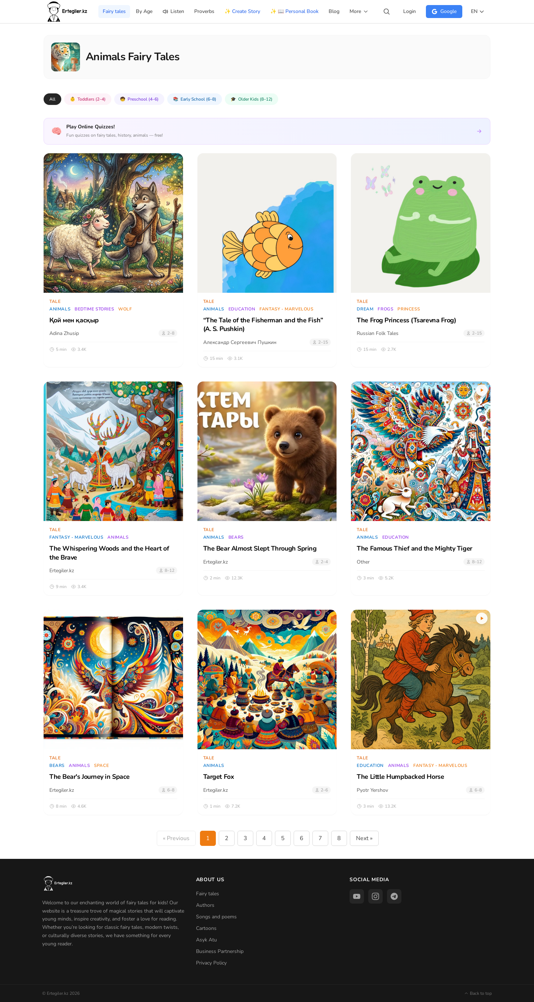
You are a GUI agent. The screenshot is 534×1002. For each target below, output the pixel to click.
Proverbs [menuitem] (204, 11)
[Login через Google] (444, 11)
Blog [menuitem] (334, 11)
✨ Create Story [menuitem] (242, 11)
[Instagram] (375, 896)
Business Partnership (220, 951)
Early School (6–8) (194, 99)
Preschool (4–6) (139, 99)
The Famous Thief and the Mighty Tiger (414, 548)
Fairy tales (207, 893)
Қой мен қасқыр (74, 320)
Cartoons (206, 928)
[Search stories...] (386, 11)
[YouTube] (357, 896)
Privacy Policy (211, 962)
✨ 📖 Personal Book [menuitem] (294, 11)
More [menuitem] (359, 11)
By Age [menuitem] (144, 11)
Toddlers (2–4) (88, 99)
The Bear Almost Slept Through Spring (260, 548)
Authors (205, 905)
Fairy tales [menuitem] (114, 11)
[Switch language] (478, 11)
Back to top (478, 993)
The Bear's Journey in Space (89, 776)
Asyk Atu (206, 939)
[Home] (67, 11)
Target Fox (218, 776)
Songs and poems (216, 916)
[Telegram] (394, 896)
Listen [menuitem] (173, 11)
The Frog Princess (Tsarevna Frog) (406, 320)
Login (409, 11)
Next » (364, 838)
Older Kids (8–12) (251, 99)
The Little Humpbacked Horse (400, 776)
